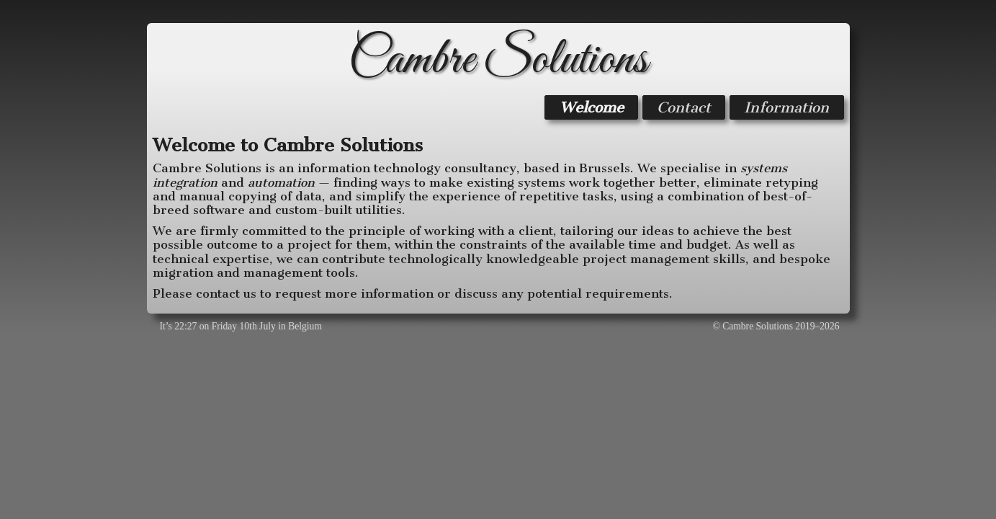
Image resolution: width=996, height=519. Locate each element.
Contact (684, 107)
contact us (226, 293)
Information (786, 107)
